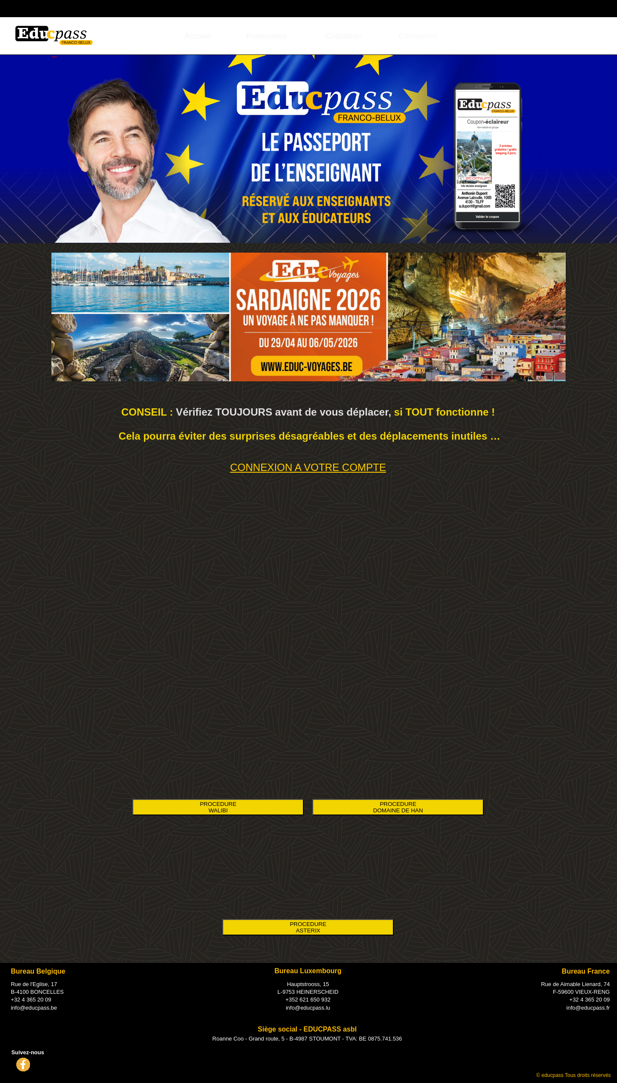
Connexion (553, 8)
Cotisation (343, 35)
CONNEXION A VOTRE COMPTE (308, 467)
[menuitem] (197, 35)
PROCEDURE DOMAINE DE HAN (398, 807)
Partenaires (266, 35)
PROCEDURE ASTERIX (308, 927)
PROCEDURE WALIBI (218, 807)
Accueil (197, 35)
